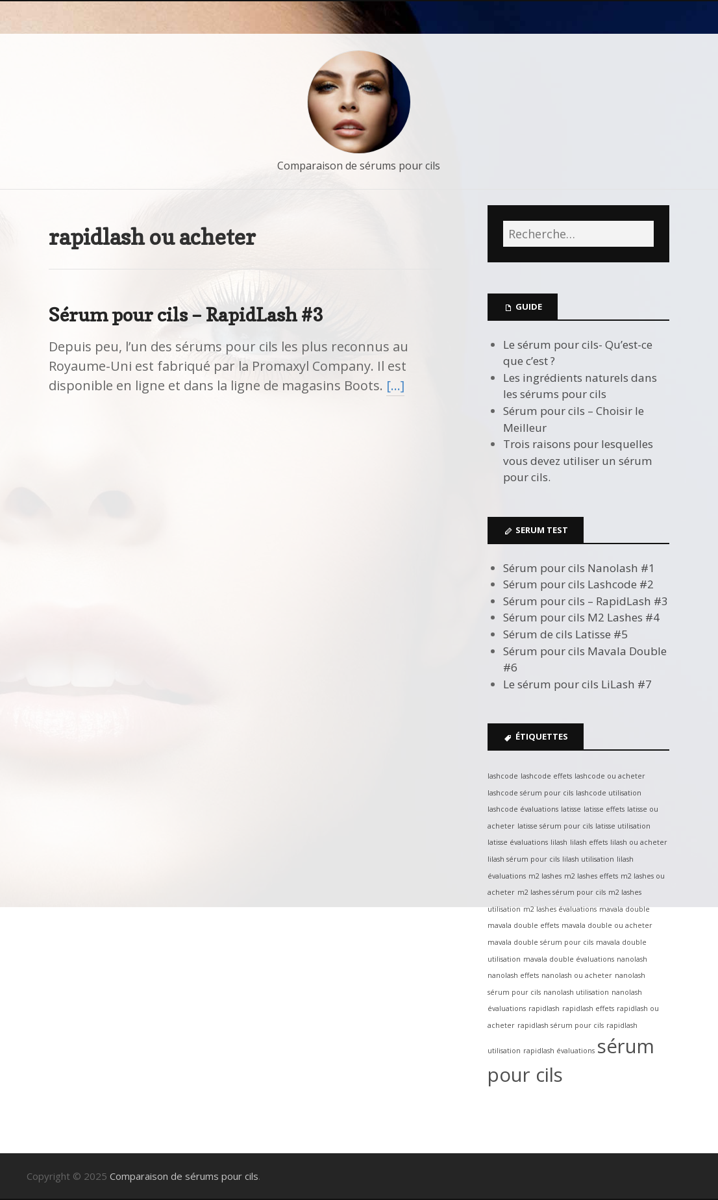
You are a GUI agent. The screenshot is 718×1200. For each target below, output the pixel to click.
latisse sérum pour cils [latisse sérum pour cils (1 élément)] (555, 826)
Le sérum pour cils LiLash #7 (577, 684)
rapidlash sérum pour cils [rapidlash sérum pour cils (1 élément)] (560, 1025)
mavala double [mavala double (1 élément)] (624, 909)
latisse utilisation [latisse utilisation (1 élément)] (622, 826)
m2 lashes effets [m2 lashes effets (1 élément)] (591, 876)
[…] (395, 385)
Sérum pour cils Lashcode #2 (578, 584)
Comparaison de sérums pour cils (358, 165)
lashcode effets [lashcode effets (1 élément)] (546, 776)
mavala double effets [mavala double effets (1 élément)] (523, 925)
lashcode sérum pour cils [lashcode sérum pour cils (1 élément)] (530, 792)
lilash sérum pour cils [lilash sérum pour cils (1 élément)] (524, 859)
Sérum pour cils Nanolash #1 (579, 567)
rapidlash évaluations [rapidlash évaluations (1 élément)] (559, 1050)
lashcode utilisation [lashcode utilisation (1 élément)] (608, 792)
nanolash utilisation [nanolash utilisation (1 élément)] (576, 992)
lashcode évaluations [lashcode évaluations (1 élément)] (523, 809)
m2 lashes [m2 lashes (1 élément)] (545, 876)
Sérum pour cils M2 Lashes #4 (581, 617)
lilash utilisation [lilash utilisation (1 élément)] (588, 859)
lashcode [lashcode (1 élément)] (503, 776)
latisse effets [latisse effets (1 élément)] (604, 809)
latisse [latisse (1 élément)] (571, 809)
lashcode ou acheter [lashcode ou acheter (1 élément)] (610, 776)
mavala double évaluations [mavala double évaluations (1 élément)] (568, 959)
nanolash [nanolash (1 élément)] (632, 959)
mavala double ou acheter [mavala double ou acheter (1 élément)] (607, 925)
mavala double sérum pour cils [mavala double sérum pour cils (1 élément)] (540, 942)
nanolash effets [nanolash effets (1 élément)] (513, 975)
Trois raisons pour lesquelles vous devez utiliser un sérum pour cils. (578, 460)
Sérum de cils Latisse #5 (565, 634)
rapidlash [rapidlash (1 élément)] (544, 1008)
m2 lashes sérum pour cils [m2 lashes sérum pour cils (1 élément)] (561, 892)
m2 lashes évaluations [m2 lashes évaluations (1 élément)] (560, 909)
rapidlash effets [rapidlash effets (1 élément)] (588, 1008)
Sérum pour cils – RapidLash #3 (186, 314)
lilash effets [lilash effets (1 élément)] (589, 842)
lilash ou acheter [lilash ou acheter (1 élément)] (638, 842)
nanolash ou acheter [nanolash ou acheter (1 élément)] (576, 975)
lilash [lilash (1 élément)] (559, 842)
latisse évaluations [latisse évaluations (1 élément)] (518, 842)
